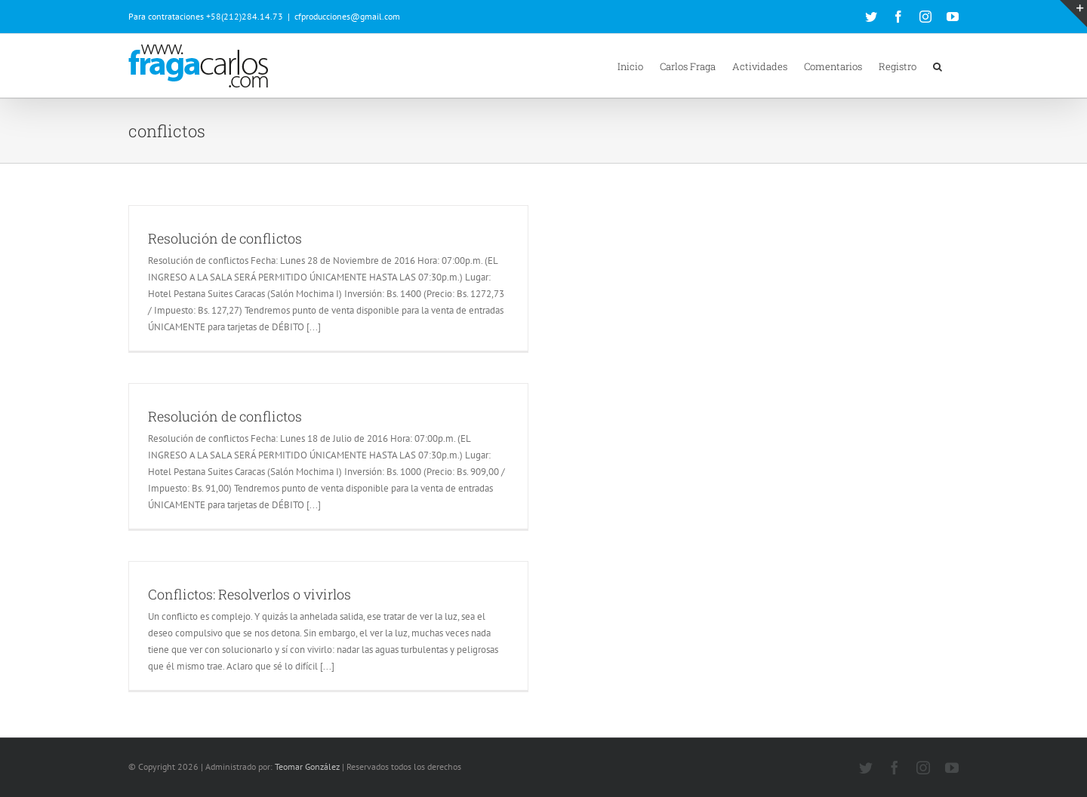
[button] (937, 65)
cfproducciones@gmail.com (347, 16)
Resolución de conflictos (225, 238)
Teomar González (307, 766)
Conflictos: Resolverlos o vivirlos (249, 594)
